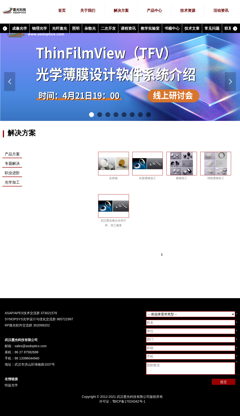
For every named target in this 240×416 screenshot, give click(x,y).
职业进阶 (12, 173)
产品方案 (12, 154)
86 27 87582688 (26, 352)
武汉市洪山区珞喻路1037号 (35, 364)
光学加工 (12, 182)
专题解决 (12, 163)
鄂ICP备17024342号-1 (128, 401)
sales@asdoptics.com (31, 346)
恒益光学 (11, 385)
